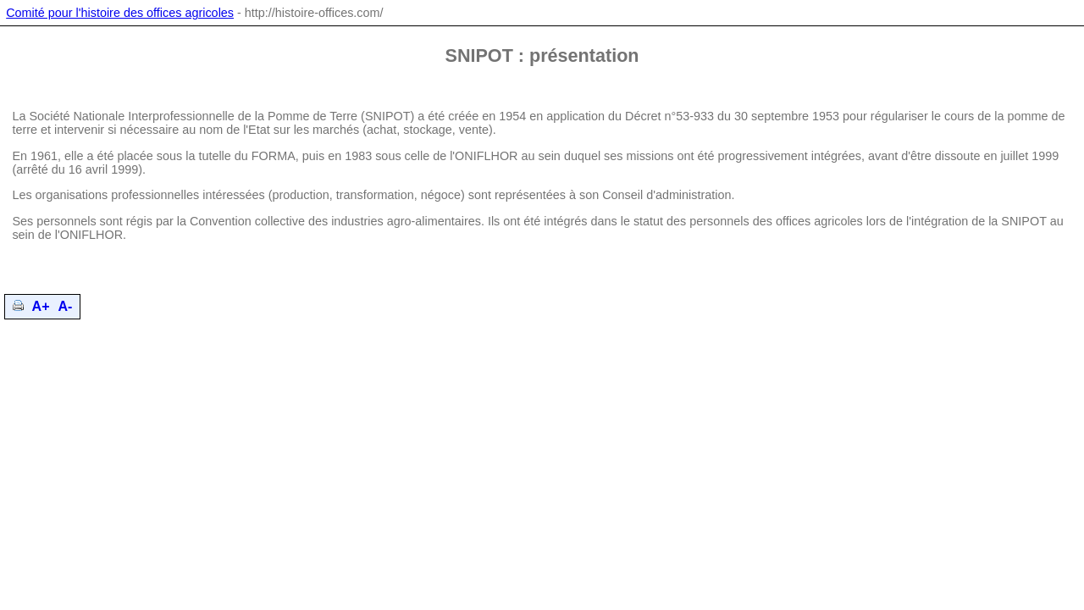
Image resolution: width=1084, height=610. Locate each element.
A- (65, 306)
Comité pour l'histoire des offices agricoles (120, 12)
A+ (41, 306)
